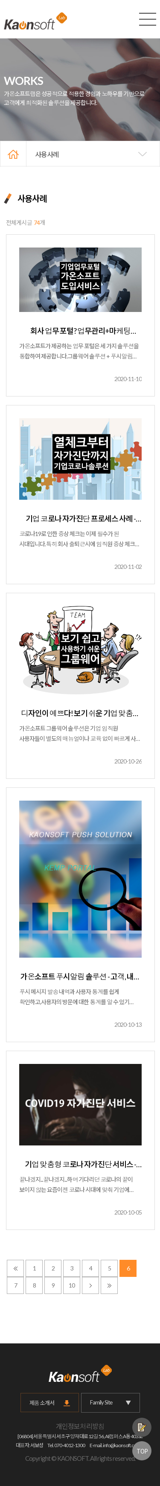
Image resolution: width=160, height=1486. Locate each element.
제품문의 (142, 1427)
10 (72, 1285)
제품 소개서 (41, 1402)
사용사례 (47, 154)
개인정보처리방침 (80, 1426)
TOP (142, 1451)
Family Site (110, 1402)
